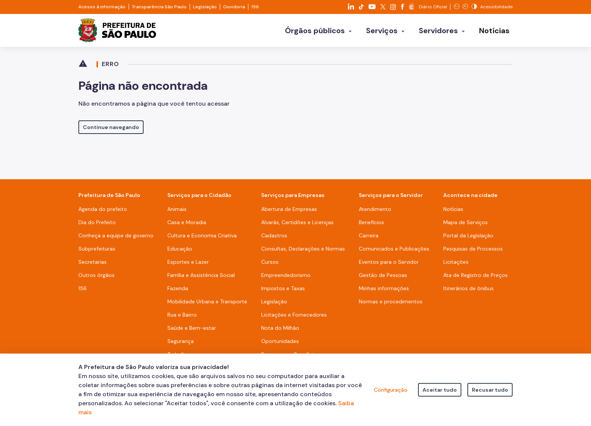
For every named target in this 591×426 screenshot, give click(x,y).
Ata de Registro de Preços (475, 275)
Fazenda (177, 288)
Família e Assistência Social (201, 275)
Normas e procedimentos (391, 301)
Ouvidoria (234, 7)
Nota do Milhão (280, 327)
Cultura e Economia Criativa (202, 235)
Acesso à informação (102, 7)
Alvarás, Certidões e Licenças (297, 222)
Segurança (180, 341)
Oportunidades (280, 341)
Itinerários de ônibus (468, 288)
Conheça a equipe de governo (115, 235)
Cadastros (274, 235)
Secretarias (92, 261)
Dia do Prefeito (97, 222)
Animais (177, 209)
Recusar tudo (490, 389)
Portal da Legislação (468, 235)
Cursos (270, 261)
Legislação (205, 7)
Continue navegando (111, 127)
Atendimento (375, 209)
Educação (179, 248)
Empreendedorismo (286, 275)
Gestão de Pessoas (383, 275)
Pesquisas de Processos (473, 248)
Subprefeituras (96, 248)
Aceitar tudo (440, 389)
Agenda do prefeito (102, 209)
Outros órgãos (96, 275)
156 (255, 7)
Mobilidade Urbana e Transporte (207, 301)
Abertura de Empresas (289, 209)
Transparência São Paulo (159, 7)
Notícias (453, 209)
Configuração (390, 389)
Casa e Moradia (186, 222)
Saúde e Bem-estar (191, 327)
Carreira (368, 235)
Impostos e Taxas (283, 288)
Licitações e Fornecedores (294, 314)
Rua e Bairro (182, 314)
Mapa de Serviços (465, 222)
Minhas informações (384, 288)
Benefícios (371, 222)
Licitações (456, 261)
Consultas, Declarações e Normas (303, 248)
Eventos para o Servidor (389, 261)
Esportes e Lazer (188, 261)
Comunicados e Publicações (394, 248)
